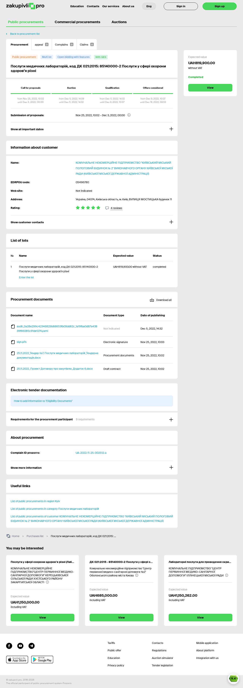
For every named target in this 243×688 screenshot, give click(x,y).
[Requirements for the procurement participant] (92, 419)
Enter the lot (26, 277)
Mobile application (207, 643)
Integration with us (207, 658)
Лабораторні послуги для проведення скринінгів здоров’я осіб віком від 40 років (200, 562)
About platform (205, 650)
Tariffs (111, 643)
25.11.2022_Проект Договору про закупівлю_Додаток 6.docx (55, 368)
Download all (161, 299)
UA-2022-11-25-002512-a (91, 452)
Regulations (159, 650)
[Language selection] (149, 6)
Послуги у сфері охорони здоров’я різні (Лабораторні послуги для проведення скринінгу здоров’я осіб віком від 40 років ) (42, 562)
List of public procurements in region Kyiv (35, 501)
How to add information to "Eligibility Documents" (43, 401)
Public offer (114, 650)
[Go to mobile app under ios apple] (17, 659)
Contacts (93, 6)
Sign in (180, 6)
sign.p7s (21, 342)
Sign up (220, 6)
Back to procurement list (25, 34)
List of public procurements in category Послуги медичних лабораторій (55, 508)
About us (128, 6)
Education (114, 658)
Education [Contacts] (77, 6)
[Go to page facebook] (9, 645)
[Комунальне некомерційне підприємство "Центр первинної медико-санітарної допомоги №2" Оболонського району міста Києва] (121, 572)
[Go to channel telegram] (32, 645)
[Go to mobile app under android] (42, 659)
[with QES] (101, 57)
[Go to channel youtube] (20, 645)
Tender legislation (162, 665)
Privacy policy (116, 665)
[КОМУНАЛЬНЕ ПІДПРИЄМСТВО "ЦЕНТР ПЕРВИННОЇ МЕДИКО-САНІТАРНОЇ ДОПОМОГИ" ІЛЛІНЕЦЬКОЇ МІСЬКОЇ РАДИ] (200, 572)
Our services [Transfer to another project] (110, 6)
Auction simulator (162, 658)
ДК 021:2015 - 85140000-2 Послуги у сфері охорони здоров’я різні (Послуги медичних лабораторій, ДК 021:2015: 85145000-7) (121, 562)
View (210, 87)
